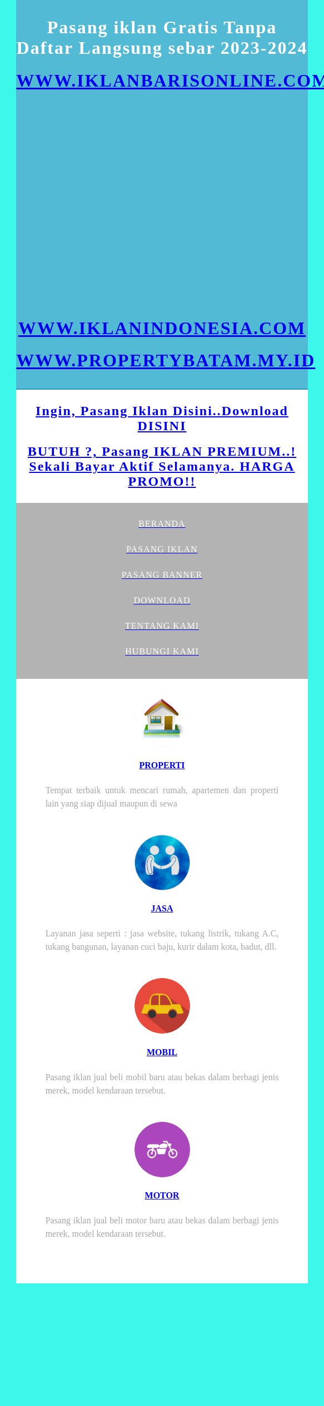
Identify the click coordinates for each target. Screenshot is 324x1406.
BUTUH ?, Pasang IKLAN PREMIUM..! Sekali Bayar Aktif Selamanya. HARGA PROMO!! (162, 466)
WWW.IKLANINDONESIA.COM (162, 328)
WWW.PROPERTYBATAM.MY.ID (165, 360)
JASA (162, 908)
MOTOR (162, 1195)
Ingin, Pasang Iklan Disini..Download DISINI (162, 418)
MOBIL (162, 1052)
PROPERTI (162, 765)
